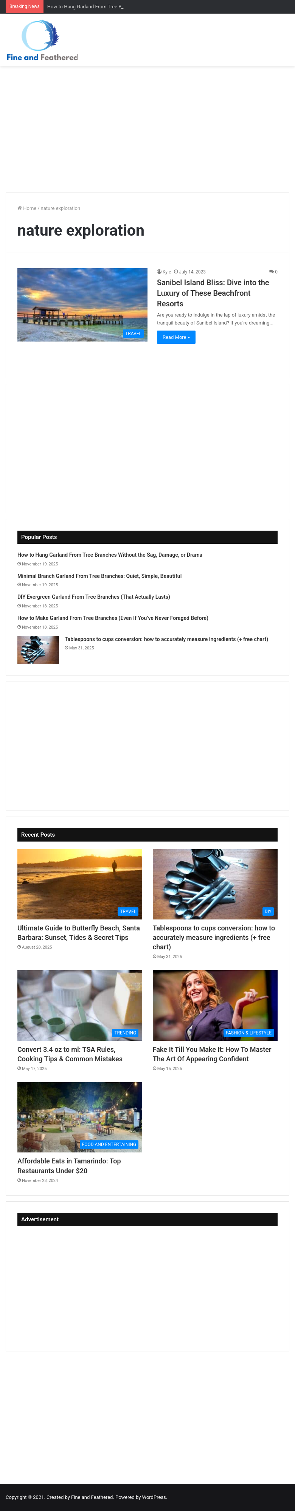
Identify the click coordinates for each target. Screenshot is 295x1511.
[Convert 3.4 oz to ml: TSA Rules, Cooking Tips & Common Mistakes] (79, 1005)
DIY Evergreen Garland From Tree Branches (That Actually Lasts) (93, 597)
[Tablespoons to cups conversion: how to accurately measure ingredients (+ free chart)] (38, 650)
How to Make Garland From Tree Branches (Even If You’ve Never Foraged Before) (112, 618)
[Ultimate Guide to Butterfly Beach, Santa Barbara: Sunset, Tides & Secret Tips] (79, 884)
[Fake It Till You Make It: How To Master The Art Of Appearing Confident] (215, 1005)
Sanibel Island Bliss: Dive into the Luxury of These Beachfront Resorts (213, 293)
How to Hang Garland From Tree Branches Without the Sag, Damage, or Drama (109, 555)
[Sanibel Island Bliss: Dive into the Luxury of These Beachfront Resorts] (82, 305)
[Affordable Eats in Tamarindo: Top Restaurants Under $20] (79, 1117)
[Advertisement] (147, 126)
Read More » (176, 337)
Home (26, 208)
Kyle (167, 272)
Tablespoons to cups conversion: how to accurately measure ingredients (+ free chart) (166, 639)
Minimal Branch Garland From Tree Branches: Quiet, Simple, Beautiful (99, 576)
